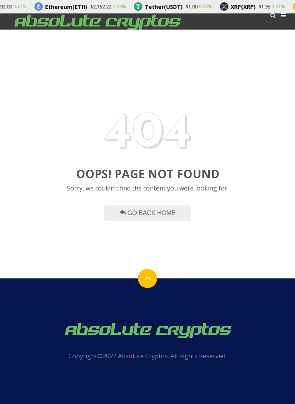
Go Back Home (147, 213)
